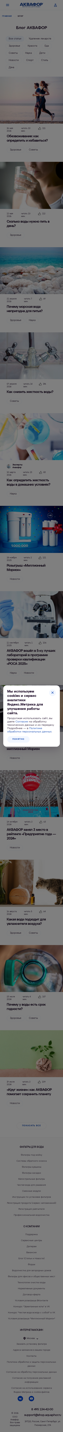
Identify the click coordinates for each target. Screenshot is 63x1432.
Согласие (21, 721)
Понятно (18, 739)
